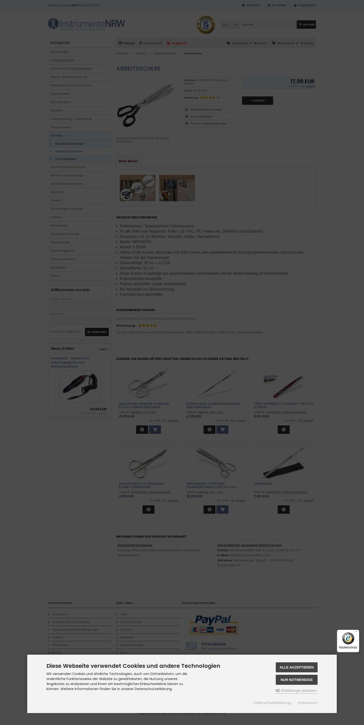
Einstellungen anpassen (296, 690)
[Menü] (356, 633)
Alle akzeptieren (297, 667)
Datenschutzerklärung (272, 702)
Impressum (308, 702)
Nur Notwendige (297, 680)
